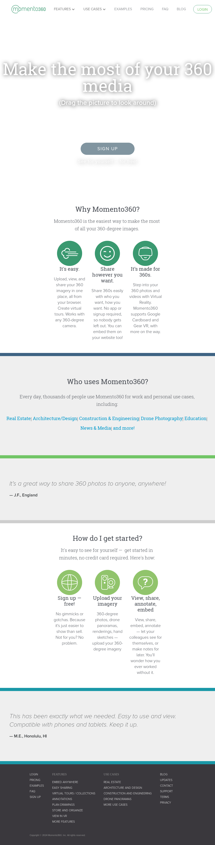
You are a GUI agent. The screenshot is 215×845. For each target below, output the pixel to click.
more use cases (115, 805)
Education (195, 418)
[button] (64, 9)
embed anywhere (65, 782)
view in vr (59, 816)
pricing (147, 9)
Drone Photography (161, 418)
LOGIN (34, 774)
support (166, 791)
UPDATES (166, 780)
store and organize (67, 810)
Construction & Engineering (109, 418)
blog (164, 774)
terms (164, 797)
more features (63, 821)
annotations (62, 799)
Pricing (35, 780)
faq (165, 9)
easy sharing (62, 788)
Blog (181, 9)
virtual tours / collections (73, 793)
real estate (112, 782)
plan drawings (63, 805)
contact (166, 785)
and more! (124, 428)
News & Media (95, 428)
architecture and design (123, 788)
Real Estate (18, 418)
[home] (28, 9)
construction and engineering (128, 793)
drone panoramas (117, 799)
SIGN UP (35, 797)
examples (123, 9)
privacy (165, 802)
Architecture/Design (55, 418)
